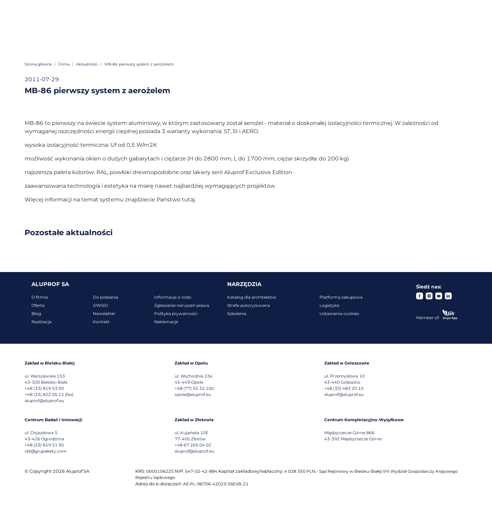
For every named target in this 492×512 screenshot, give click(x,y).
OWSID (100, 305)
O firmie (39, 297)
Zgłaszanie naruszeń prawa (181, 305)
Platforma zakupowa (341, 297)
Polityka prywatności (175, 313)
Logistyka (329, 305)
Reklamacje (166, 321)
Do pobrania (105, 297)
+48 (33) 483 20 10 (344, 388)
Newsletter (104, 313)
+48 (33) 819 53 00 (44, 388)
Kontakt (101, 321)
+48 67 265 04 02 (193, 444)
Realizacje (41, 321)
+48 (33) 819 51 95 (44, 444)
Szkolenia (236, 313)
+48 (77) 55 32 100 (194, 388)
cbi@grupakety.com (46, 451)
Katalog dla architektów (251, 297)
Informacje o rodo (172, 297)
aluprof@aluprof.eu (44, 400)
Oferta (37, 305)
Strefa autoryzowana (248, 305)
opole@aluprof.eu (193, 394)
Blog (36, 313)
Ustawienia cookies (339, 313)
